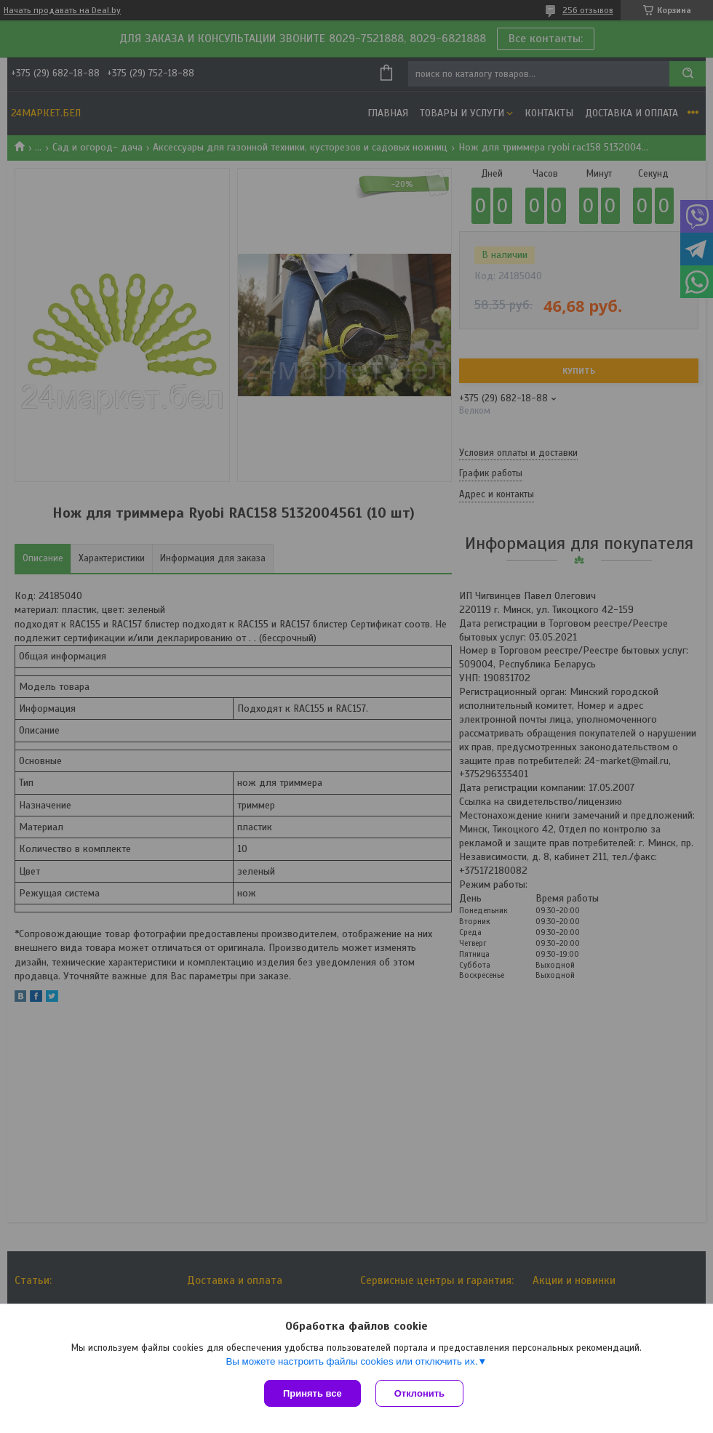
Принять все (312, 1393)
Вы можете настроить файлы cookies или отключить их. (351, 1361)
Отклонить (419, 1393)
